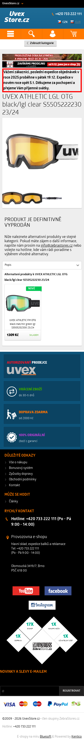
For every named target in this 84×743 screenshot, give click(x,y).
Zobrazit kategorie (42, 43)
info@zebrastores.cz (57, 246)
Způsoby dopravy (21, 474)
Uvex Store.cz (16, 17)
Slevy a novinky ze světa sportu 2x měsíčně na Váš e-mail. (38, 680)
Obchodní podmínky (22, 479)
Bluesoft (45, 737)
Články (13, 501)
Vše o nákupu (18, 462)
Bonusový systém (21, 468)
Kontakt (14, 485)
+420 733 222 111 (68, 14)
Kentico (76, 737)
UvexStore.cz (10, 3)
